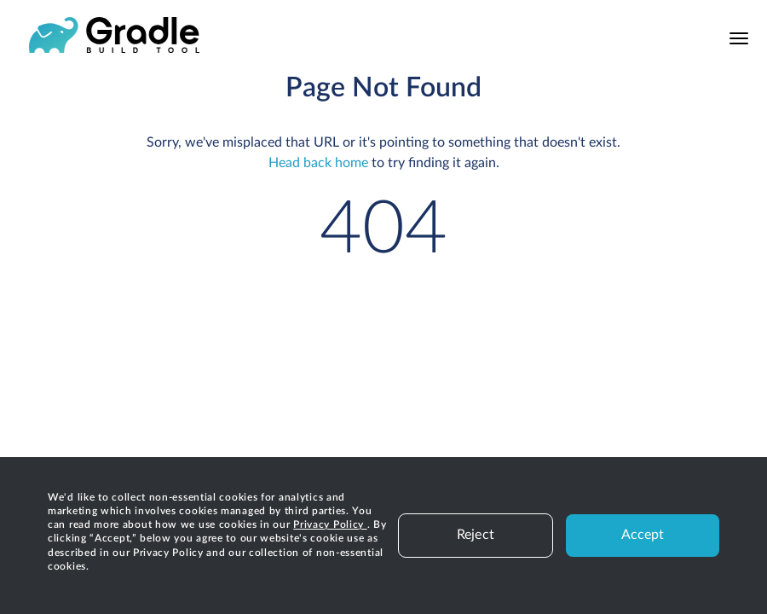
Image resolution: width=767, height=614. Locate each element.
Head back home (318, 163)
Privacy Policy (330, 524)
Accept (643, 535)
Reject (475, 535)
